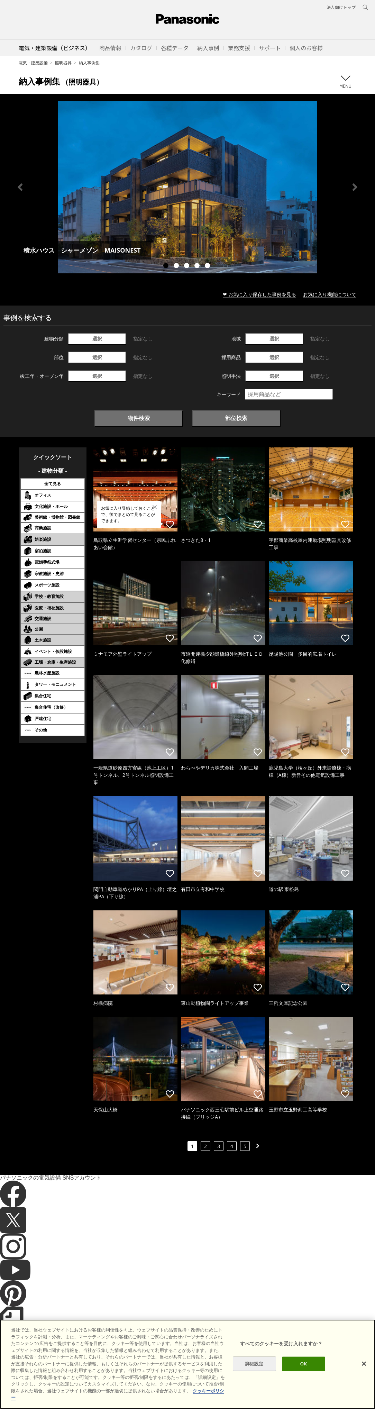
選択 (97, 338)
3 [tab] (187, 266)
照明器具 (63, 63)
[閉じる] (364, 1372)
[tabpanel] (187, 187)
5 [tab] (208, 266)
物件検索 (139, 418)
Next (355, 187)
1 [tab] (166, 266)
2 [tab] (177, 266)
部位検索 (236, 418)
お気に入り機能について (329, 294)
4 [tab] (197, 266)
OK (303, 1372)
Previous (20, 187)
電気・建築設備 (33, 63)
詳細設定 (254, 1372)
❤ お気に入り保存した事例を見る (259, 294)
